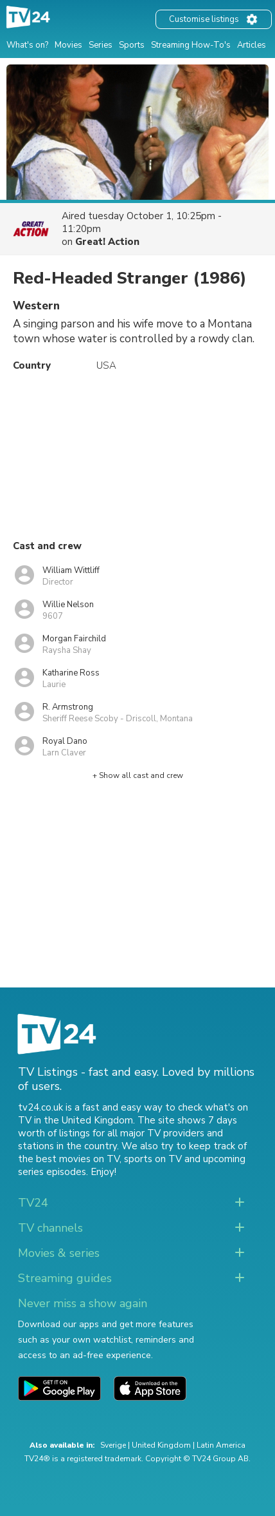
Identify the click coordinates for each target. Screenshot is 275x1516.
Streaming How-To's (191, 45)
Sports (132, 45)
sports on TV (153, 1158)
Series (100, 45)
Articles (251, 45)
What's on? (27, 45)
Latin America (221, 1445)
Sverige (113, 1445)
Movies (68, 45)
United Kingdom (161, 1445)
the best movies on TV (69, 1158)
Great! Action (107, 241)
